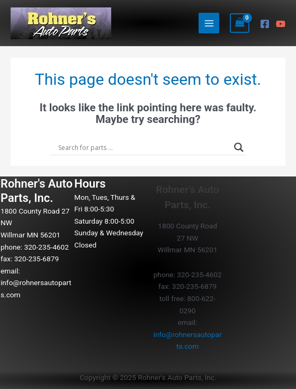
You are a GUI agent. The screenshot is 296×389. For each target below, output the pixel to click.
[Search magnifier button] (238, 147)
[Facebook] (265, 24)
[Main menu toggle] (209, 23)
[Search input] (143, 147)
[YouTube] (280, 24)
